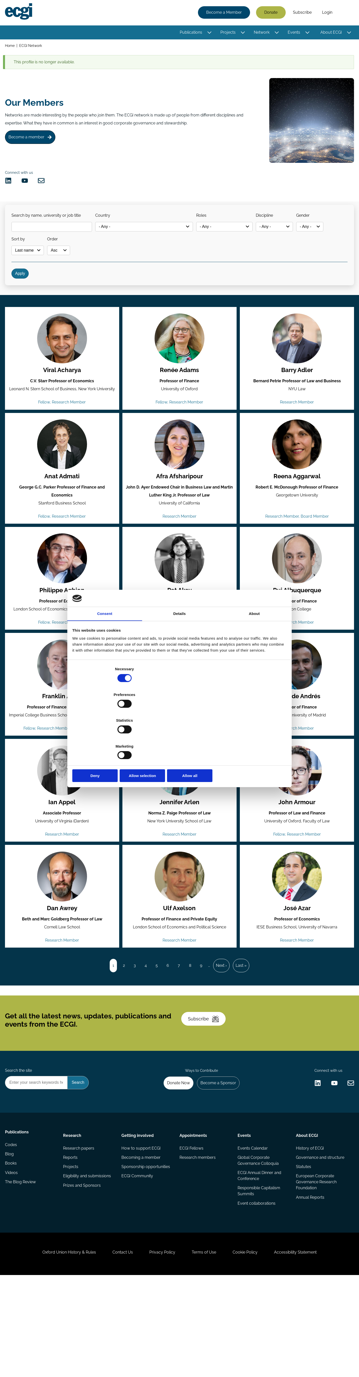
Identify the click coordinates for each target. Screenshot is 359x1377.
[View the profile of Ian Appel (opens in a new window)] (63, 827)
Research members (198, 1244)
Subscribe (301, 13)
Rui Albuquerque (296, 631)
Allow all (251, 737)
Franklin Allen (62, 741)
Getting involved (138, 1220)
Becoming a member (141, 1244)
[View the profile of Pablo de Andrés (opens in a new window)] (296, 709)
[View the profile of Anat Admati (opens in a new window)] (63, 480)
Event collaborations (256, 1292)
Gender (318, 225)
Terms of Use (205, 1350)
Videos (12, 1264)
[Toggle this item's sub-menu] (208, 33)
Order (58, 251)
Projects (227, 33)
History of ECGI (309, 1234)
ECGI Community (137, 1264)
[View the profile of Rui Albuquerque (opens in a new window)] (296, 599)
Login (326, 13)
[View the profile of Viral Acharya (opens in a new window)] (63, 362)
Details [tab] (179, 654)
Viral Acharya (63, 394)
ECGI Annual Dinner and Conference (259, 1263)
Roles (209, 225)
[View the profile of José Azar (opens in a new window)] (296, 937)
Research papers (79, 1234)
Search (345, 13)
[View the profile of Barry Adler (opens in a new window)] (296, 362)
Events (293, 33)
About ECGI (330, 33)
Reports (71, 1244)
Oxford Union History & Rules (60, 1350)
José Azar (296, 969)
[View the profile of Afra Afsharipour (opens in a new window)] (179, 480)
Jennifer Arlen (179, 859)
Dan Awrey (62, 969)
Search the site (19, 1152)
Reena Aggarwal (296, 512)
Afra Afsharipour (179, 512)
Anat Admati (62, 512)
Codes (12, 1234)
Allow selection (179, 737)
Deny (107, 737)
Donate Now (174, 1166)
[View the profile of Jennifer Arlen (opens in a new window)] (179, 827)
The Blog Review (21, 1274)
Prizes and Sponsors (82, 1274)
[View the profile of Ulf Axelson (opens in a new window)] (179, 937)
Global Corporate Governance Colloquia (257, 1247)
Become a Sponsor (216, 1166)
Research (73, 1220)
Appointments (193, 1220)
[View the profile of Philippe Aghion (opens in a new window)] (63, 599)
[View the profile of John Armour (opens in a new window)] (296, 827)
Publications (190, 33)
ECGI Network (32, 47)
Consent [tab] (104, 654)
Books (12, 1254)
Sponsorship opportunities (146, 1254)
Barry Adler (296, 394)
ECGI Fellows (191, 1234)
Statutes (302, 1254)
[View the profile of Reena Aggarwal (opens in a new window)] (296, 480)
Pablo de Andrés (296, 741)
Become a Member (223, 13)
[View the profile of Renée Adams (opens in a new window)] (179, 362)
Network (261, 33)
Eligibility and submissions (88, 1264)
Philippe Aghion (62, 631)
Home (11, 47)
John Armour (296, 859)
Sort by (20, 251)
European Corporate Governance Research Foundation (315, 1270)
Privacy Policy (161, 1350)
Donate (269, 13)
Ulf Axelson (179, 969)
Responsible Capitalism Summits (258, 1279)
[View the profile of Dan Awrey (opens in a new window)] (63, 937)
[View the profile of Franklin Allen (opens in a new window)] (63, 709)
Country (107, 225)
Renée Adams (179, 394)
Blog (10, 1244)
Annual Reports (309, 1286)
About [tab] (254, 654)
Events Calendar (252, 1234)
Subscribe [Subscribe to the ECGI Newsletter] (206, 1096)
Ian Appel (62, 859)
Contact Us (117, 1350)
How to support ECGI (141, 1234)
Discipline (275, 225)
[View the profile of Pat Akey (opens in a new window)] (179, 599)
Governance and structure (319, 1244)
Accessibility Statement (304, 1350)
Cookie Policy (250, 1350)
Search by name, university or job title (48, 225)
